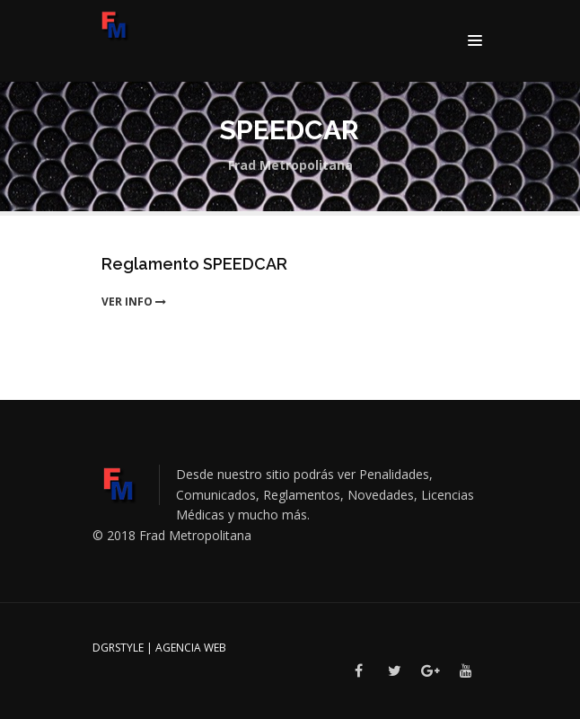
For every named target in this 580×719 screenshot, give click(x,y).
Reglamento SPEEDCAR (194, 263)
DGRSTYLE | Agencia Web (159, 647)
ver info (133, 301)
